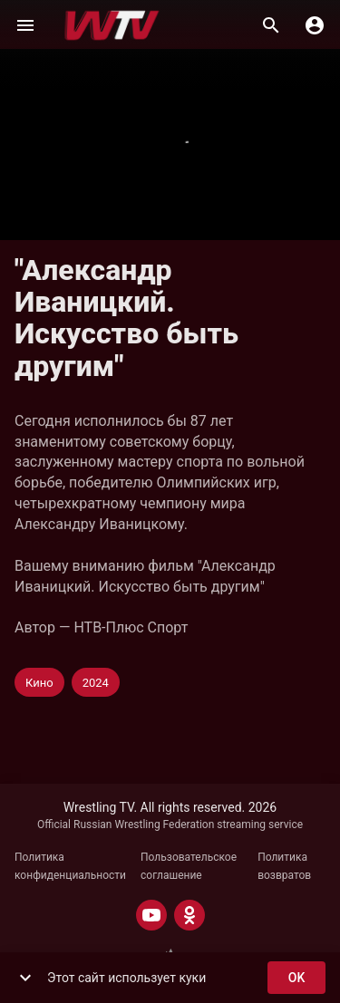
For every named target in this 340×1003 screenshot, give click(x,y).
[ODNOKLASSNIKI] (189, 915)
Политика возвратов (284, 866)
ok (296, 978)
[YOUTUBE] (151, 915)
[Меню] (25, 25)
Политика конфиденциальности (70, 866)
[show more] (25, 977)
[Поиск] (271, 25)
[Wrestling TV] (112, 25)
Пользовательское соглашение (189, 866)
